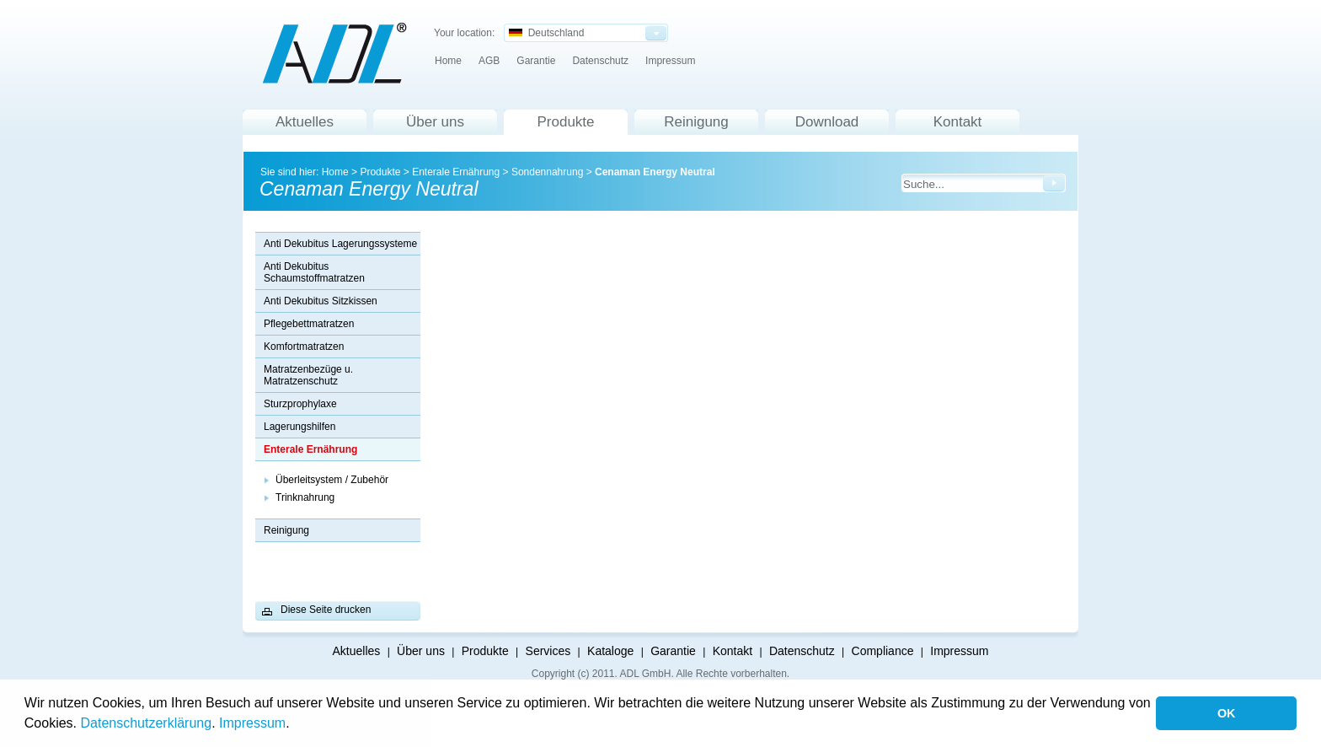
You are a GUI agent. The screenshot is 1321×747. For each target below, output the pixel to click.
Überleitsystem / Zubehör (331, 480)
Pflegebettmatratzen (309, 324)
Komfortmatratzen (304, 346)
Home (448, 61)
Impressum (252, 723)
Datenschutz (600, 61)
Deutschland (546, 33)
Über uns (435, 122)
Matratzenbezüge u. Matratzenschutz (308, 375)
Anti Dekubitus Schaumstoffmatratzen (314, 272)
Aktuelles (304, 122)
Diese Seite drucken (326, 609)
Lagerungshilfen (299, 427)
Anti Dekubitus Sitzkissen (320, 301)
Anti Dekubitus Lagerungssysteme (340, 244)
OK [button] (1226, 713)
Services (548, 651)
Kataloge (610, 651)
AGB (489, 61)
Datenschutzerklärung (146, 723)
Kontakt (957, 122)
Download (827, 122)
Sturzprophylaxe (300, 404)
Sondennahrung (547, 172)
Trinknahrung (304, 497)
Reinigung (696, 122)
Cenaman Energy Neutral (655, 172)
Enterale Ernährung (456, 172)
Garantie (535, 61)
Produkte (565, 122)
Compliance (883, 651)
